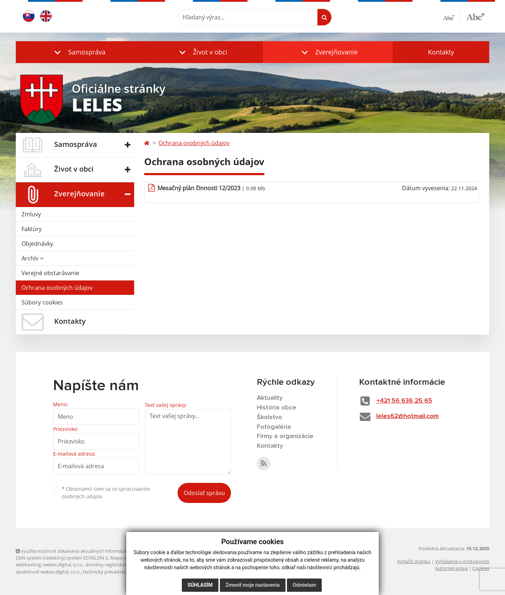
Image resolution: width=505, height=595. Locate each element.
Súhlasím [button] (200, 585)
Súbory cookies (42, 302)
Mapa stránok (125, 558)
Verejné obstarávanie (50, 273)
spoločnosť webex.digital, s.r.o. (48, 571)
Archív (32, 258)
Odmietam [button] (304, 585)
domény (94, 564)
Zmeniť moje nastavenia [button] (253, 585)
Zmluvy (31, 214)
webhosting (28, 564)
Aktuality (270, 398)
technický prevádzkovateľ (110, 571)
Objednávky (37, 244)
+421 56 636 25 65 (404, 401)
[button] (78, 52)
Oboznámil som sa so (106, 492)
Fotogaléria (274, 427)
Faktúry (32, 229)
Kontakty (441, 52)
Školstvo (269, 417)
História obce (276, 407)
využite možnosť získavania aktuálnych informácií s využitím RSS (87, 551)
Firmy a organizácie (285, 436)
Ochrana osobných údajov (57, 288)
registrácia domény (125, 564)
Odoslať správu (204, 493)
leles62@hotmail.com (407, 416)
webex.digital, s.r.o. (63, 564)
